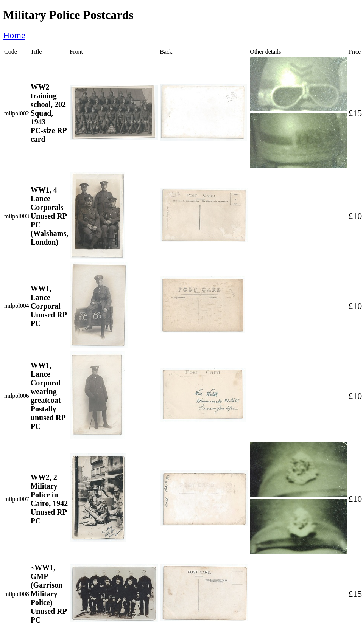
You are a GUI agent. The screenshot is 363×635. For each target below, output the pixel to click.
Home (14, 35)
